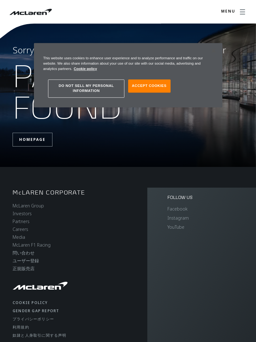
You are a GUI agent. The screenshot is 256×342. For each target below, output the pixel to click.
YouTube (175, 227)
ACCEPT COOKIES (149, 86)
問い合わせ (24, 253)
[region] (128, 75)
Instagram (178, 218)
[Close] (214, 50)
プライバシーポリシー (33, 319)
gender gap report (36, 310)
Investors (22, 213)
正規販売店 (24, 268)
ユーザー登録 (26, 261)
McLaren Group (28, 206)
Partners (21, 221)
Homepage (32, 139)
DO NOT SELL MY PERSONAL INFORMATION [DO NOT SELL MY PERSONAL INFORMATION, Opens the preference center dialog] (86, 88)
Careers (20, 229)
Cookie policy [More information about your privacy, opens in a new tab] (85, 69)
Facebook (177, 209)
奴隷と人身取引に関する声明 (40, 335)
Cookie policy (30, 302)
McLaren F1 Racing (32, 245)
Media (19, 237)
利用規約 (21, 327)
